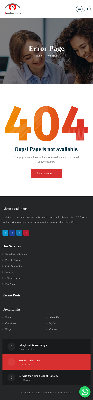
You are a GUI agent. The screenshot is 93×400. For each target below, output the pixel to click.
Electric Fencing (13, 260)
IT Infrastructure (13, 278)
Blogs (8, 329)
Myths (52, 323)
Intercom (9, 272)
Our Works (10, 323)
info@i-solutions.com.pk (33, 345)
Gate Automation (13, 266)
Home (39, 55)
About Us (54, 317)
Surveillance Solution (16, 254)
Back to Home (46, 173)
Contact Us (54, 329)
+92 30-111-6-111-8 (29, 360)
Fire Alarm (10, 284)
